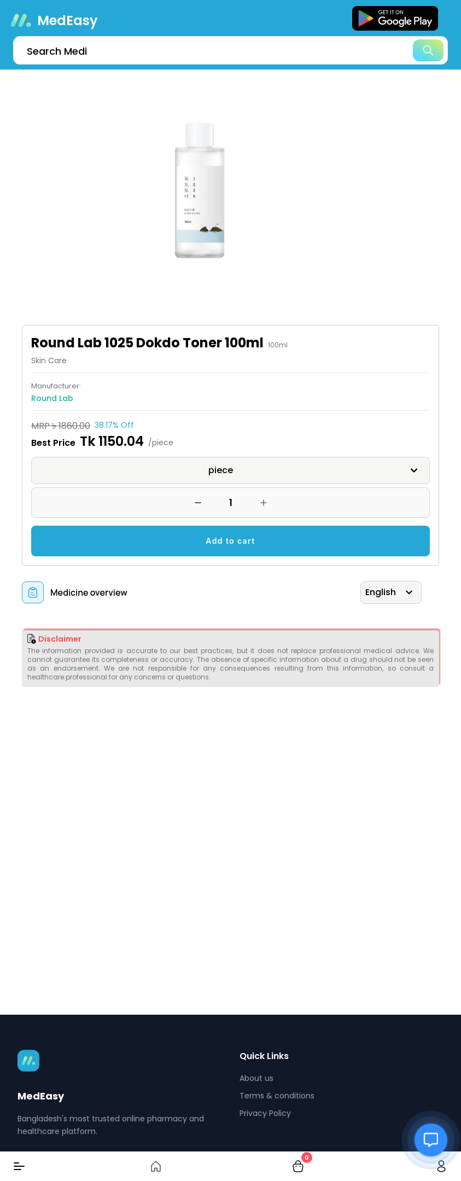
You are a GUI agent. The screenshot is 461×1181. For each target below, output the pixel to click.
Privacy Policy (265, 1113)
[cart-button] (298, 1166)
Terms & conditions (277, 1095)
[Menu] (19, 1166)
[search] (230, 50)
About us (256, 1078)
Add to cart (230, 540)
